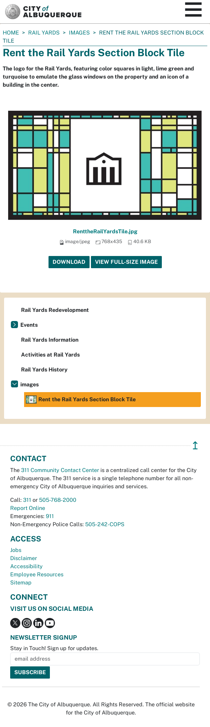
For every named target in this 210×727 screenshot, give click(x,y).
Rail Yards (44, 32)
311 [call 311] (27, 500)
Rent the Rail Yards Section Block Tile (81, 399)
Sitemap (21, 582)
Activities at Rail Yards (50, 354)
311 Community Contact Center (60, 470)
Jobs (15, 550)
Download (69, 262)
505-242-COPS (105, 524)
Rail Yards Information (49, 340)
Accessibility (26, 566)
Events (29, 325)
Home (11, 32)
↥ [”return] (195, 445)
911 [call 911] (50, 516)
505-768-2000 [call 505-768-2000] (57, 500)
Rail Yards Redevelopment (55, 310)
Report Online (27, 508)
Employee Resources (36, 574)
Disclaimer (23, 558)
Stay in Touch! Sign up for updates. (54, 648)
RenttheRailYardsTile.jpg (105, 231)
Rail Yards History (44, 369)
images (79, 32)
